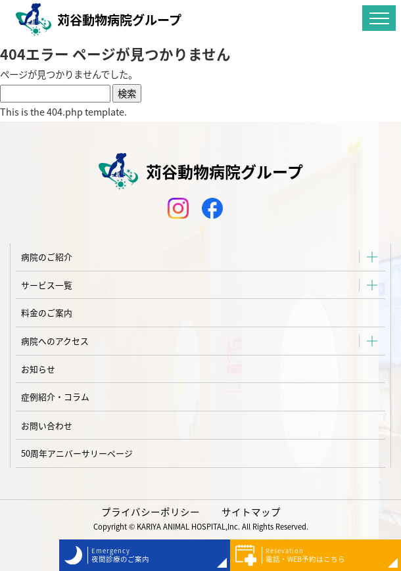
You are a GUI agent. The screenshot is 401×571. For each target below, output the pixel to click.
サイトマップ (251, 512)
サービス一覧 (46, 285)
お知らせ (38, 369)
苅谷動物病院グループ (98, 19)
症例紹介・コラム (55, 396)
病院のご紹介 (46, 256)
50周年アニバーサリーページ (77, 453)
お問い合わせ (46, 425)
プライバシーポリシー (150, 512)
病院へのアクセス (55, 340)
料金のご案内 (46, 312)
